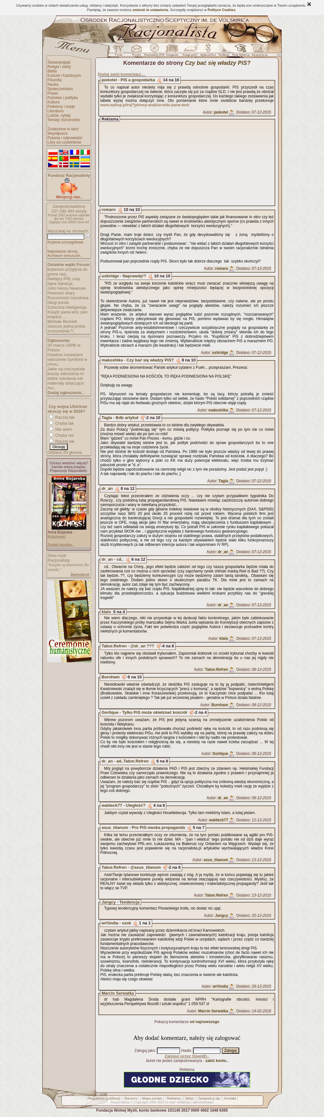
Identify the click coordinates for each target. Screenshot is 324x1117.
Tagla (223, 481)
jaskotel (221, 112)
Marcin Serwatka (118, 993)
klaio (106, 611)
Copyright (141, 1102)
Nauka (53, 84)
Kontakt (230, 1098)
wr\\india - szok (116, 923)
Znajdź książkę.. (60, 544)
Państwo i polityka (62, 98)
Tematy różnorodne (63, 120)
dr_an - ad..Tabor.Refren (125, 761)
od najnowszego (204, 1022)
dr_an (107, 488)
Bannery (131, 1098)
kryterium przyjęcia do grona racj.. (67, 271)
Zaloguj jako (144, 1050)
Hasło (186, 1050)
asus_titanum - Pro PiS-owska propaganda (143, 827)
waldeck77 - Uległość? (124, 805)
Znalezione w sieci (62, 129)
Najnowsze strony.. (63, 251)
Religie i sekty (59, 67)
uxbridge (220, 352)
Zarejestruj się (209, 1098)
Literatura (55, 111)
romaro (109, 209)
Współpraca (57, 133)
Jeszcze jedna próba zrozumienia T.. (66, 328)
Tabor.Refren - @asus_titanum (131, 867)
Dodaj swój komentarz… (121, 74)
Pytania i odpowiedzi (64, 138)
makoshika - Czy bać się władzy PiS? (138, 360)
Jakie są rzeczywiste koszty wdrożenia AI (66, 371)
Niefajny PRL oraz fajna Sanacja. (63, 281)
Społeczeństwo (60, 89)
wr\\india (220, 986)
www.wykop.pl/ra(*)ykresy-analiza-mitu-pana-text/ (145, 105)
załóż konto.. (216, 1060)
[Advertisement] (192, 162)
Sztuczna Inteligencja (66, 307)
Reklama (173, 1098)
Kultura (53, 102)
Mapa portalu (152, 1098)
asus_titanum (216, 860)
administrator (203, 1102)
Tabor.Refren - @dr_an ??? (128, 646)
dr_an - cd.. (112, 559)
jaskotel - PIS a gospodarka (128, 79)
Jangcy (221, 915)
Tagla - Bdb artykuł (120, 417)
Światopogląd (58, 62)
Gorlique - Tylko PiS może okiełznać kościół (144, 712)
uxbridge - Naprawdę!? (124, 276)
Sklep (189, 1098)
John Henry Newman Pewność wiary (66, 290)
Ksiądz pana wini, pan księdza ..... (67, 314)
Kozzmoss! (56, 536)
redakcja (183, 1102)
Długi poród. (58, 302)
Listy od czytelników (64, 142)
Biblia (52, 71)
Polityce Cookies (221, 10)
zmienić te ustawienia (150, 10)
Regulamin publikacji (104, 1098)
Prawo (52, 93)
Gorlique (220, 753)
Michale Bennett (62, 321)
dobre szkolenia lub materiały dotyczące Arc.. (65, 383)
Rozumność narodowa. (68, 297)
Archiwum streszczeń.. (64, 255)
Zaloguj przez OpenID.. (187, 1056)
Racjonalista (119, 1102)
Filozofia (54, 80)
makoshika (218, 410)
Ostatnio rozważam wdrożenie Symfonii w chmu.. (67, 359)
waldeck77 (218, 820)
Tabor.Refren (216, 669)
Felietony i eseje (61, 106)
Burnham (111, 677)
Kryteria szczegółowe (65, 242)
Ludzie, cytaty (59, 115)
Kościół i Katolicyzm (64, 75)
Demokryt (80, 574)
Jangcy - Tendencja (121, 902)
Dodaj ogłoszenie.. (65, 392)
